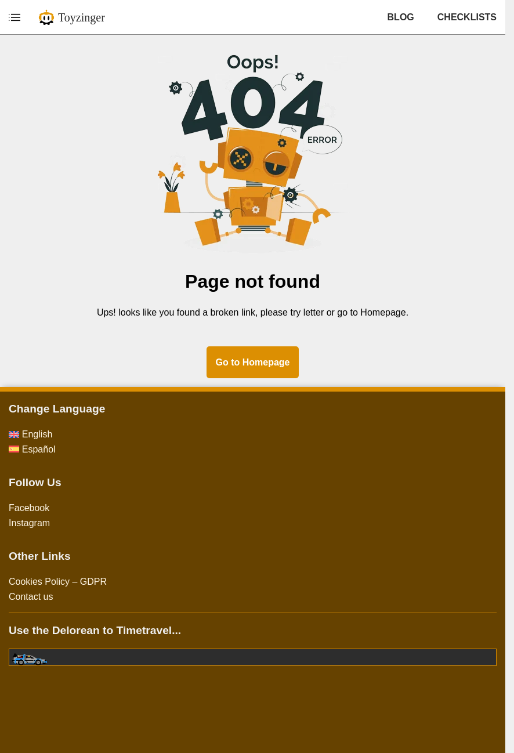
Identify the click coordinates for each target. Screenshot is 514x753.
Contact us (31, 597)
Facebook (29, 508)
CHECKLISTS (467, 17)
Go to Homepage (252, 362)
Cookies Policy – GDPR (58, 582)
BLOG (401, 17)
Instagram (29, 523)
